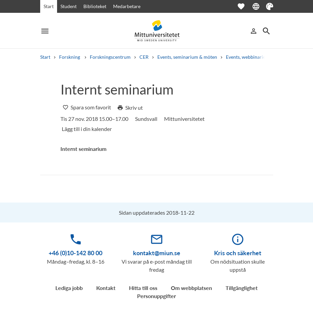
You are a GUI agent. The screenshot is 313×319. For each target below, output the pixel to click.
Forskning (70, 57)
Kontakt (105, 288)
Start (49, 6)
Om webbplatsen (191, 288)
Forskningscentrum (110, 57)
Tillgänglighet (242, 288)
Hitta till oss (143, 288)
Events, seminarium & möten (187, 57)
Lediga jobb (69, 288)
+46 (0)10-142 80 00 (75, 253)
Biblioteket (94, 6)
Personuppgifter (156, 296)
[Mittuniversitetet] (156, 31)
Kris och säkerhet (237, 253)
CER (144, 57)
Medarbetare (126, 6)
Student (68, 6)
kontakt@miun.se (156, 253)
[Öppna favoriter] (244, 6)
